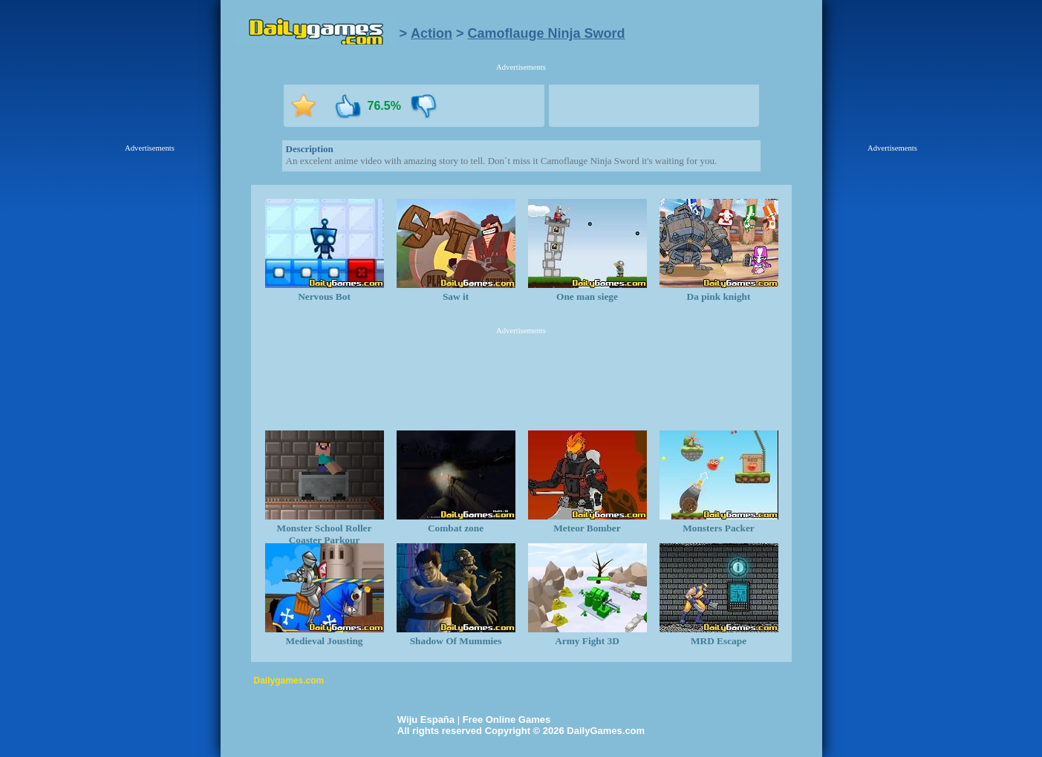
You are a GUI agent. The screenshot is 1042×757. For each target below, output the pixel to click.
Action (431, 33)
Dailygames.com (289, 680)
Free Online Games (507, 719)
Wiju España (426, 719)
